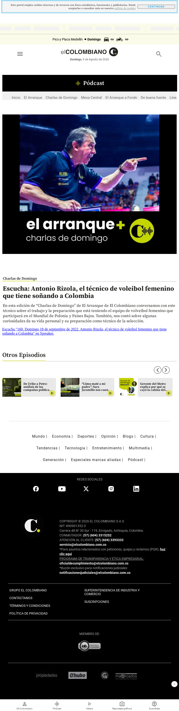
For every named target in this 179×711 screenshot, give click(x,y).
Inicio (16, 97)
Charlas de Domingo (62, 97)
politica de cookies (125, 8)
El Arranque (33, 97)
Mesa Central (91, 97)
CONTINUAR (156, 6)
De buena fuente (153, 97)
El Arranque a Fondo (121, 97)
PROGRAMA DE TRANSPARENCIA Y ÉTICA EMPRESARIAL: (102, 559)
